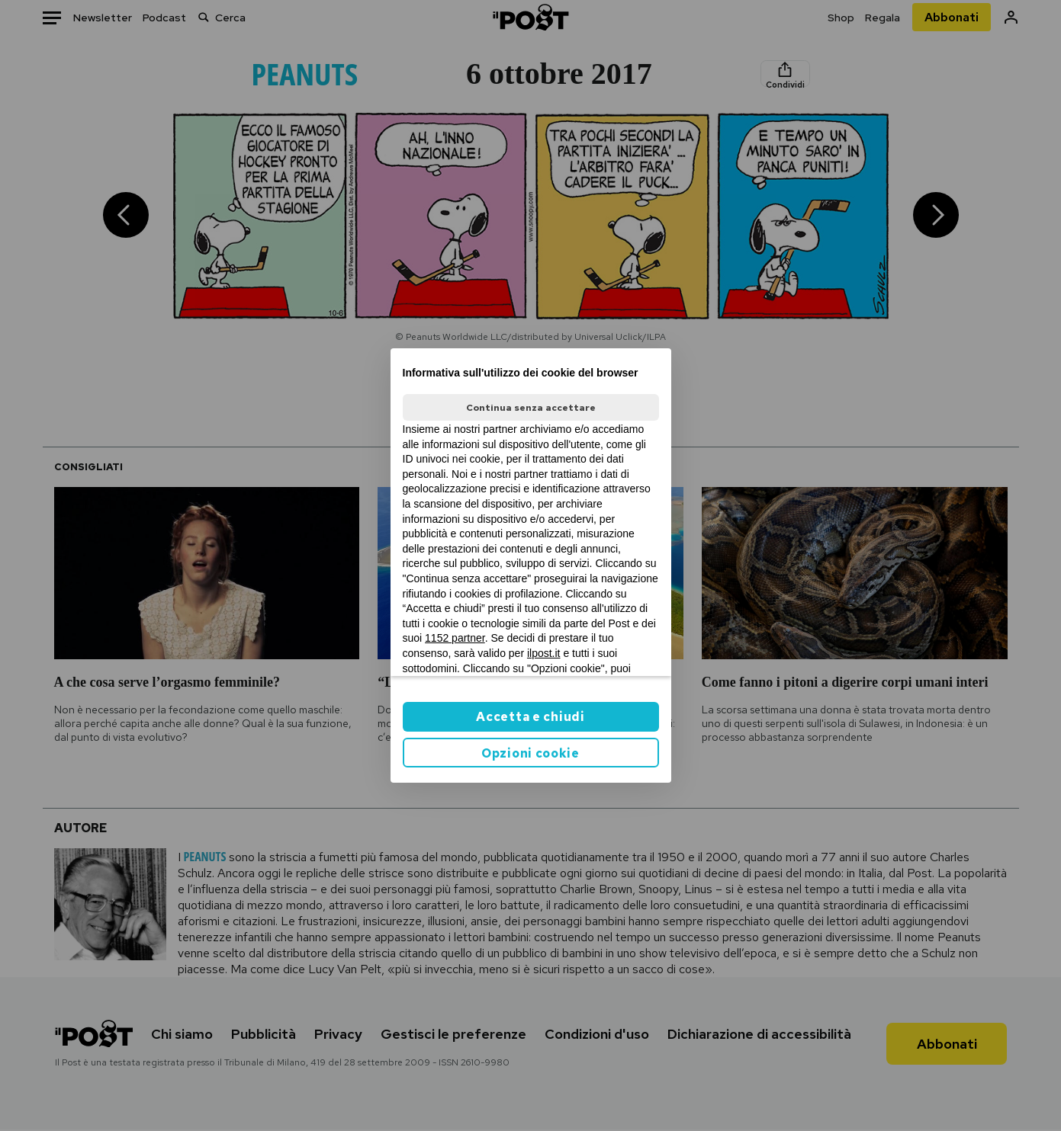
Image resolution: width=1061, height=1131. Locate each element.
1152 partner (455, 638)
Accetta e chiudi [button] (530, 717)
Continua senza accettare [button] (531, 408)
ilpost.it (544, 653)
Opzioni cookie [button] (530, 753)
